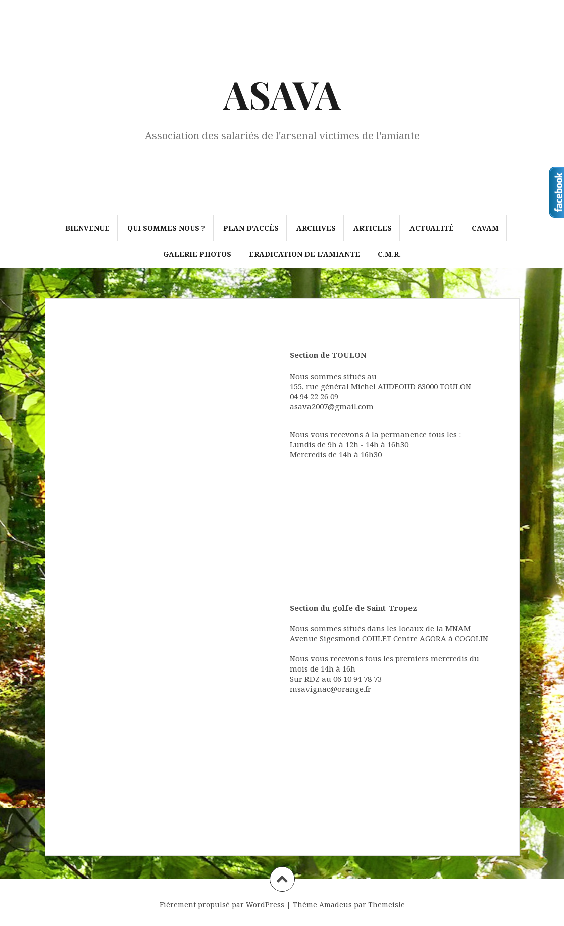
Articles (372, 228)
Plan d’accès (251, 228)
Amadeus (335, 904)
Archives (316, 228)
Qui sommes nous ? (166, 228)
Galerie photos (197, 254)
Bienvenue (87, 228)
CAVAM (485, 228)
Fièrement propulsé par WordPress (222, 904)
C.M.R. (389, 254)
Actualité (431, 228)
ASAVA (282, 94)
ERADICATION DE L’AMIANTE (304, 254)
